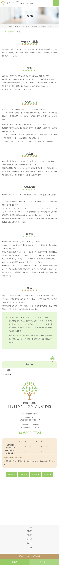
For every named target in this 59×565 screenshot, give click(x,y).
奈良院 (34, 474)
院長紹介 (29, 531)
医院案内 (29, 535)
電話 (14, 562)
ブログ (29, 551)
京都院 (46, 474)
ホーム (29, 527)
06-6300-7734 (29, 433)
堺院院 (22, 474)
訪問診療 (8, 374)
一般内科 (8, 370)
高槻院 (10, 474)
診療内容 (29, 539)
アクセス (44, 562)
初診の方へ (29, 543)
